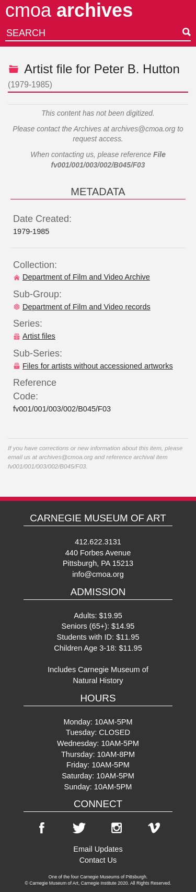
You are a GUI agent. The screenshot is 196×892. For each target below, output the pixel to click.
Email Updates (97, 849)
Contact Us (98, 860)
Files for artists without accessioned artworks (93, 366)
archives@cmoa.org (143, 129)
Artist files (34, 336)
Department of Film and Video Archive (81, 277)
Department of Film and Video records (82, 307)
